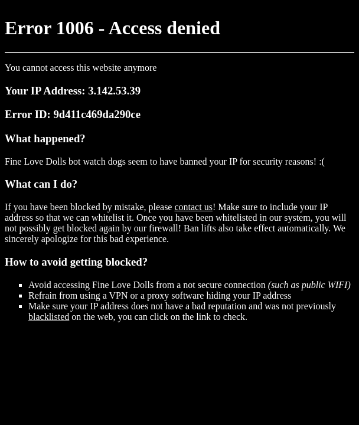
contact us (193, 207)
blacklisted (48, 317)
